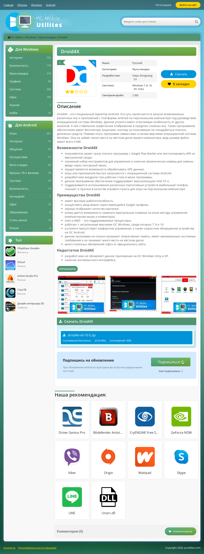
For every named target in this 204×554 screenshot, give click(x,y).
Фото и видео (18, 165)
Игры (13, 133)
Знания (14, 105)
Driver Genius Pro (72, 432)
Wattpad (144, 473)
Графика (15, 81)
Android (50, 5)
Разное (14, 228)
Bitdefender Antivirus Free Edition (108, 432)
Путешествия (18, 157)
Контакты (9, 547)
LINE (72, 513)
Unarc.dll (108, 513)
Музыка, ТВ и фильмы (24, 173)
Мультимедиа (47, 37)
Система (15, 89)
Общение (15, 149)
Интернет (16, 58)
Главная (8, 5)
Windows (36, 5)
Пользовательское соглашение (37, 547)
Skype (181, 473)
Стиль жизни (18, 220)
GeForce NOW (181, 432)
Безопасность (18, 65)
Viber (72, 473)
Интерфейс (17, 196)
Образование (18, 212)
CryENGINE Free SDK (145, 432)
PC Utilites (17, 37)
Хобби (13, 113)
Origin (108, 473)
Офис (13, 97)
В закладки (178, 84)
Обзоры (22, 5)
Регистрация (163, 5)
